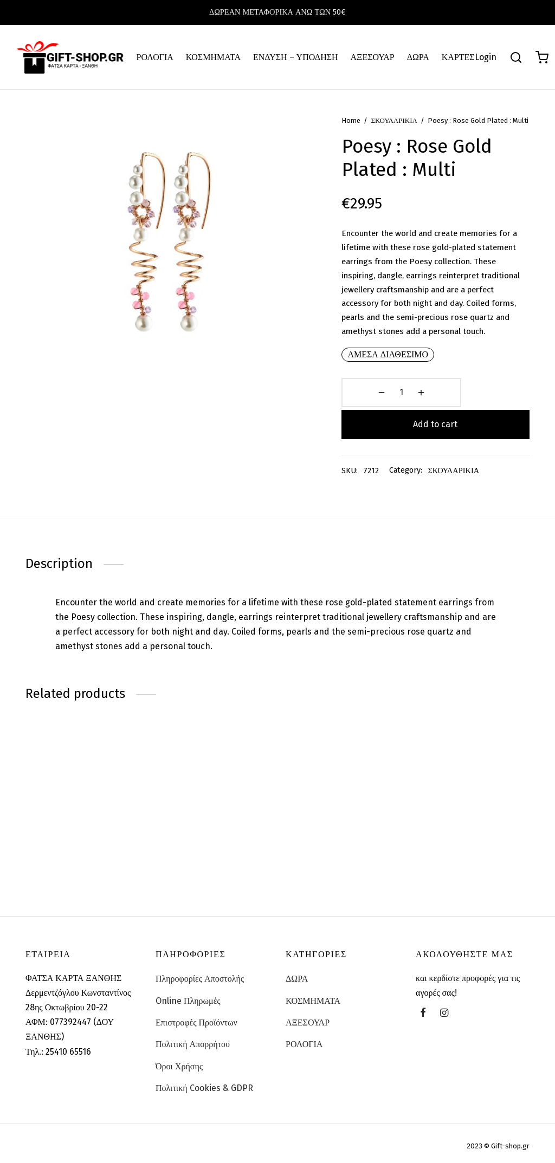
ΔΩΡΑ (418, 57)
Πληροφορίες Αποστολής (200, 978)
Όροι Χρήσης (179, 1066)
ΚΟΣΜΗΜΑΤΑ (213, 57)
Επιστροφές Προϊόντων (196, 1022)
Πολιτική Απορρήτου (193, 1044)
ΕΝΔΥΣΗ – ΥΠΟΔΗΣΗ (295, 57)
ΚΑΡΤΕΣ (458, 57)
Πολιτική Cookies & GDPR (204, 1088)
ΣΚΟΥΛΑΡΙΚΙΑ (406, 136)
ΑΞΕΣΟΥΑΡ (373, 57)
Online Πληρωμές (188, 1001)
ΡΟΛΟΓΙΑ (155, 57)
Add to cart (472, 434)
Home (362, 136)
